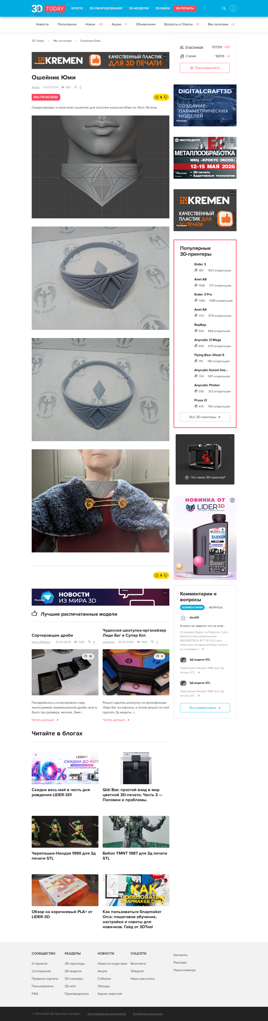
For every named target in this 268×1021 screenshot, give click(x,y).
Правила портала (45, 979)
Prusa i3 (200, 400)
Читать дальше (43, 720)
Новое (94, 24)
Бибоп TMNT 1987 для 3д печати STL (135, 856)
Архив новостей (110, 994)
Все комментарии (203, 708)
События (104, 979)
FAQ (35, 994)
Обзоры (104, 986)
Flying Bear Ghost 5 (209, 355)
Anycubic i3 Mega (207, 340)
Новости (42, 24)
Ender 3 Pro (203, 294)
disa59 (194, 617)
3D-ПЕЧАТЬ (184, 8)
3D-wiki (70, 986)
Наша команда (185, 970)
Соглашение (41, 971)
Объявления (146, 24)
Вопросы (215, 607)
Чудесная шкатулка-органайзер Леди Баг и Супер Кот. (134, 633)
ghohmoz (109, 642)
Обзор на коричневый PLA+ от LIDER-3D (62, 914)
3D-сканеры (74, 979)
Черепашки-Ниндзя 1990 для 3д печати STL (64, 856)
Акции (119, 24)
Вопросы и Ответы (181, 24)
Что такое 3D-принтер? (208, 477)
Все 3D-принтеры (203, 417)
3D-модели (73, 971)
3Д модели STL (200, 659)
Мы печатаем (221, 24)
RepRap (200, 325)
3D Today (38, 41)
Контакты (180, 955)
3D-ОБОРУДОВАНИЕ (105, 8)
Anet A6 (200, 309)
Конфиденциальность (148, 1014)
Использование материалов (107, 1014)
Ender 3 (200, 264)
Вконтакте (138, 963)
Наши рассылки (143, 979)
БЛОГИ (77, 8)
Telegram (137, 971)
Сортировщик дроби (52, 635)
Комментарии (192, 607)
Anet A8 (200, 279)
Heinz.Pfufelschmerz (42, 642)
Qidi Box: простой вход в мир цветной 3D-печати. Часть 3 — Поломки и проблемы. (132, 794)
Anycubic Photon (207, 385)
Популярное (67, 24)
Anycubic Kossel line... (211, 370)
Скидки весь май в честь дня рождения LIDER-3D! (61, 792)
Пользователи (43, 986)
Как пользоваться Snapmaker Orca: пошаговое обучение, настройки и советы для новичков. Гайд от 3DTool (132, 919)
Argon (36, 87)
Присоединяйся (205, 68)
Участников (194, 47)
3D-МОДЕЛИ (139, 8)
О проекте (39, 963)
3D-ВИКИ (162, 8)
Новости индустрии (112, 963)
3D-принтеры (75, 963)
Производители (77, 994)
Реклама (40, 63)
